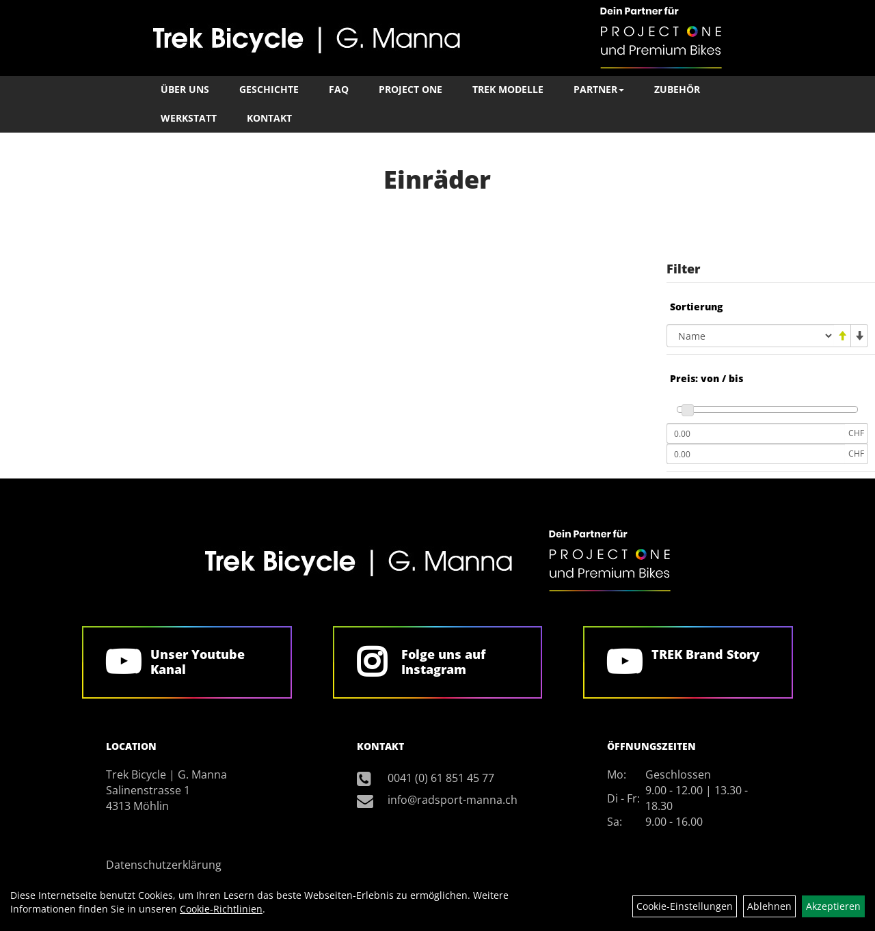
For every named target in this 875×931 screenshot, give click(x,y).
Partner (599, 89)
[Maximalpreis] (756, 454)
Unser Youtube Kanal (197, 661)
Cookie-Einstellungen (684, 906)
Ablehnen (769, 906)
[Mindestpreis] (756, 433)
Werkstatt (189, 117)
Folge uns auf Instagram (443, 661)
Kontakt (269, 117)
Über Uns (185, 89)
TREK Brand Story (705, 654)
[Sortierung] (750, 335)
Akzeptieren (833, 906)
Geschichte (269, 89)
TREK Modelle (507, 89)
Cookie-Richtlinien (221, 908)
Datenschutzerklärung (163, 864)
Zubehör (677, 89)
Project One (410, 89)
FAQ (339, 89)
